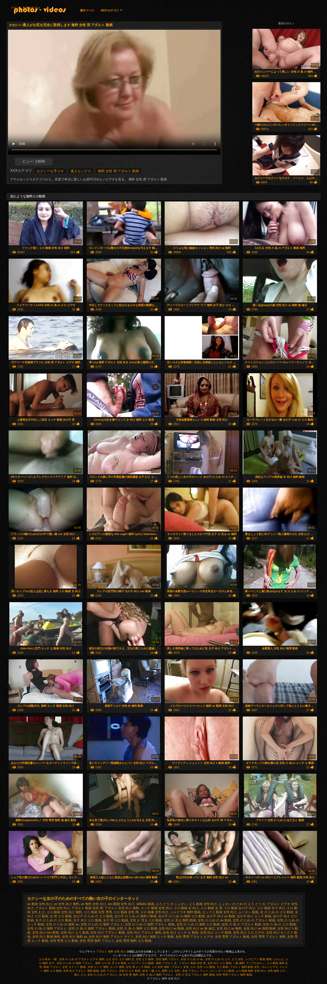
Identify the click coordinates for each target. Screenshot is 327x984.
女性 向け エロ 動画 (219, 963)
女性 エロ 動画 (206, 967)
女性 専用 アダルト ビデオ (194, 936)
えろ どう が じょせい (171, 904)
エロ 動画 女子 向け (271, 908)
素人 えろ (80, 974)
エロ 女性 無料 (160, 967)
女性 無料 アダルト (167, 959)
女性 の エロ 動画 (130, 970)
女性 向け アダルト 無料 (144, 932)
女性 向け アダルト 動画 (107, 932)
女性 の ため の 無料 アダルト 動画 (150, 924)
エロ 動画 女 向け (186, 908)
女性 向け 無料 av (74, 936)
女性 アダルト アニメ (195, 970)
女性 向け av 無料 (229, 928)
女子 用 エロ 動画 (115, 920)
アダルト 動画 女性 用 (87, 908)
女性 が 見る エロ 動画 (146, 920)
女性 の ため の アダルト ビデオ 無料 (81, 959)
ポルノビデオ (270, 967)
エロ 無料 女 (126, 959)
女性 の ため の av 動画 (214, 920)
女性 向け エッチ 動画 (215, 932)
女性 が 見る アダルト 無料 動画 (195, 974)
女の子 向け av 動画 (221, 916)
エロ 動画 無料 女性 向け (251, 970)
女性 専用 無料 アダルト (97, 940)
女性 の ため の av (192, 959)
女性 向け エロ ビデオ (248, 932)
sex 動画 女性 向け (121, 904)
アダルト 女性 (180, 967)
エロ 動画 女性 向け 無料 (64, 912)
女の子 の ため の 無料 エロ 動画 (181, 916)
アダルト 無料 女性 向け (25, 8)
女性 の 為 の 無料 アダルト (47, 928)
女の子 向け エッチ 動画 (254, 916)
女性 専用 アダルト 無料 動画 (234, 974)
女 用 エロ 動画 (61, 916)
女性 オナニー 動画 (74, 967)
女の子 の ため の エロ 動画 (93, 916)
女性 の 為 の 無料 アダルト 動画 (91, 928)
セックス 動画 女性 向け (219, 912)
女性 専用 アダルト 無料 (268, 936)
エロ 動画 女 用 (211, 908)
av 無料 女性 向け (93, 904)
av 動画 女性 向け (39, 904)
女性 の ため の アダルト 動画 (254, 920)
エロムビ (278, 959)
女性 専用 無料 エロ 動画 (133, 940)
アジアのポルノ (255, 963)
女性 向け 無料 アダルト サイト (111, 936)
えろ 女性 (238, 959)
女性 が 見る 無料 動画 (180, 920)
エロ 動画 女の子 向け (239, 908)
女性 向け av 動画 (171, 928)
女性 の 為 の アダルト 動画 (241, 924)
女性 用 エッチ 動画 (138, 967)
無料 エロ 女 (102, 963)
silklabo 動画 (145, 904)
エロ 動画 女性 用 (126, 912)
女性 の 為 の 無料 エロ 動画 (137, 928)
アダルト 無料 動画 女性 (245, 967)
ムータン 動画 (248, 912)
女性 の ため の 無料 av (62, 924)
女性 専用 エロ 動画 (64, 940)
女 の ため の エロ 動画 (276, 912)
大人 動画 (222, 967)
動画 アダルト (52, 967)
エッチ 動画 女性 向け (156, 908)
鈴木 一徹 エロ (152, 970)
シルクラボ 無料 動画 (185, 912)
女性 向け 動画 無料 (46, 936)
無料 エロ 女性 (171, 970)
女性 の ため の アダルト (102, 974)
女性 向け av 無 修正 (200, 928)
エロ (193, 967)
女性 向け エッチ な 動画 (180, 932)
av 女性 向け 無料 (66, 904)
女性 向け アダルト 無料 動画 (81, 970)
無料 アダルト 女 (166, 963)
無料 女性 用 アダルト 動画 (118, 171)
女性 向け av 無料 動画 (259, 928)
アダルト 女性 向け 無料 (122, 908)
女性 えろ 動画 (145, 959)
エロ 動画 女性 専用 (98, 912)
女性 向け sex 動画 (45, 932)
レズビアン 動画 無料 (258, 959)
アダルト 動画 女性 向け (52, 908)
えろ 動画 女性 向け (203, 904)
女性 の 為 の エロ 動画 (279, 924)
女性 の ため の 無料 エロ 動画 (198, 924)
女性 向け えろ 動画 (75, 932)
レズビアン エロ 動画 (141, 963)
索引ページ (87, 10)
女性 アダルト (108, 970)
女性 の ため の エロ (217, 959)
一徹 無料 (238, 963)
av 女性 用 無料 (128, 974)
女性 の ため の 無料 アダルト (102, 924)
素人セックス (81, 171)
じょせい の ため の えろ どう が (242, 904)
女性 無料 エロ (277, 970)
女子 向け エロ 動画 (87, 920)
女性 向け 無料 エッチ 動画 (154, 936)
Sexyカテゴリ (110, 10)
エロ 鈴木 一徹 (48, 959)
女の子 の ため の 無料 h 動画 (135, 916)
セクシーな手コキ (50, 171)
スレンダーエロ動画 (222, 970)
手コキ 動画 (119, 963)
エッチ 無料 (117, 967)
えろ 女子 (111, 959)
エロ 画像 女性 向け (154, 912)
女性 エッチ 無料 (98, 967)
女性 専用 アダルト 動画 (232, 936)
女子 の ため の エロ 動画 (53, 920)
